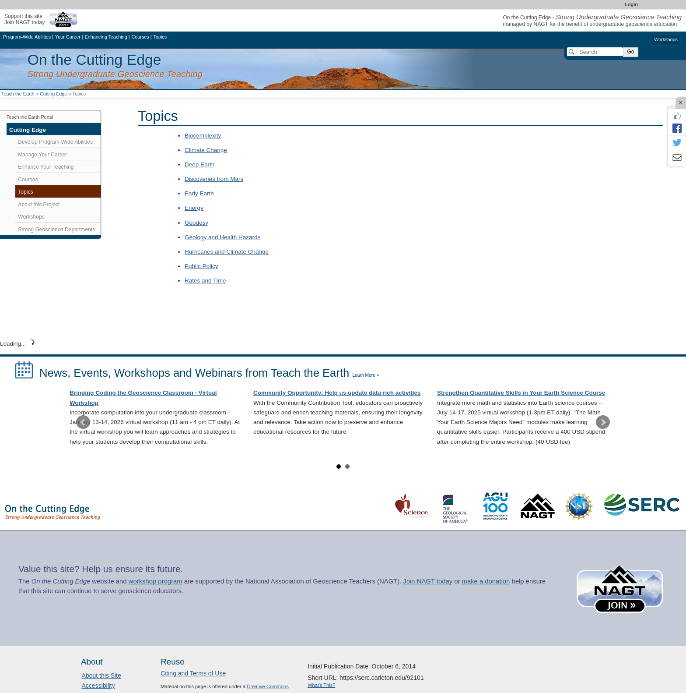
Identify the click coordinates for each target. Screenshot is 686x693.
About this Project (39, 205)
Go (630, 52)
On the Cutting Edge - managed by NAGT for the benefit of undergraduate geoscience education (592, 20)
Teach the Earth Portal (30, 117)
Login (631, 4)
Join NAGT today (427, 581)
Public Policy (201, 266)
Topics (25, 192)
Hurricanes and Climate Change (227, 251)
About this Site (101, 675)
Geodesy (196, 222)
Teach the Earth (18, 93)
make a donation (486, 581)
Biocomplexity (203, 135)
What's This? (321, 685)
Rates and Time (205, 280)
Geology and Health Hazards (222, 237)
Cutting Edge (53, 93)
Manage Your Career (42, 155)
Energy (194, 208)
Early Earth (199, 193)
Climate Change (206, 150)
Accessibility (98, 685)
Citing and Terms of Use (193, 673)
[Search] (595, 51)
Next (603, 422)
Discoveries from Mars (214, 179)
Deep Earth (199, 164)
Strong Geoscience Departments (56, 229)
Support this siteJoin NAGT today (24, 19)
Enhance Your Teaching (46, 167)
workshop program (155, 581)
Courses (28, 180)
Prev (83, 422)
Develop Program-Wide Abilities (55, 142)
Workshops (666, 39)
